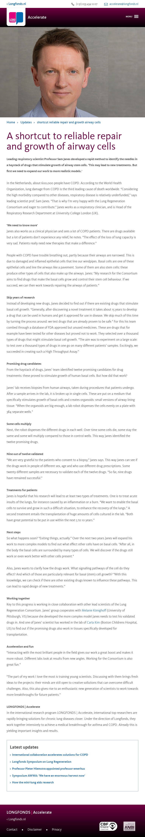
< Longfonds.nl (16, 4)
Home (11, 122)
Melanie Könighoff (94, 610)
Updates (26, 122)
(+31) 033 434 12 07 (86, 4)
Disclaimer (35, 830)
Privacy (57, 830)
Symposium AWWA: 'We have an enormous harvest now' (48, 775)
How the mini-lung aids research (33, 782)
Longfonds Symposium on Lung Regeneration (41, 761)
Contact (12, 830)
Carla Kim (93, 622)
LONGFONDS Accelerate (29, 812)
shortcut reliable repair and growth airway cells (69, 122)
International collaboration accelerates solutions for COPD (50, 754)
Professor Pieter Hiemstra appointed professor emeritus (48, 768)
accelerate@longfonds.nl (124, 4)
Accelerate (37, 17)
